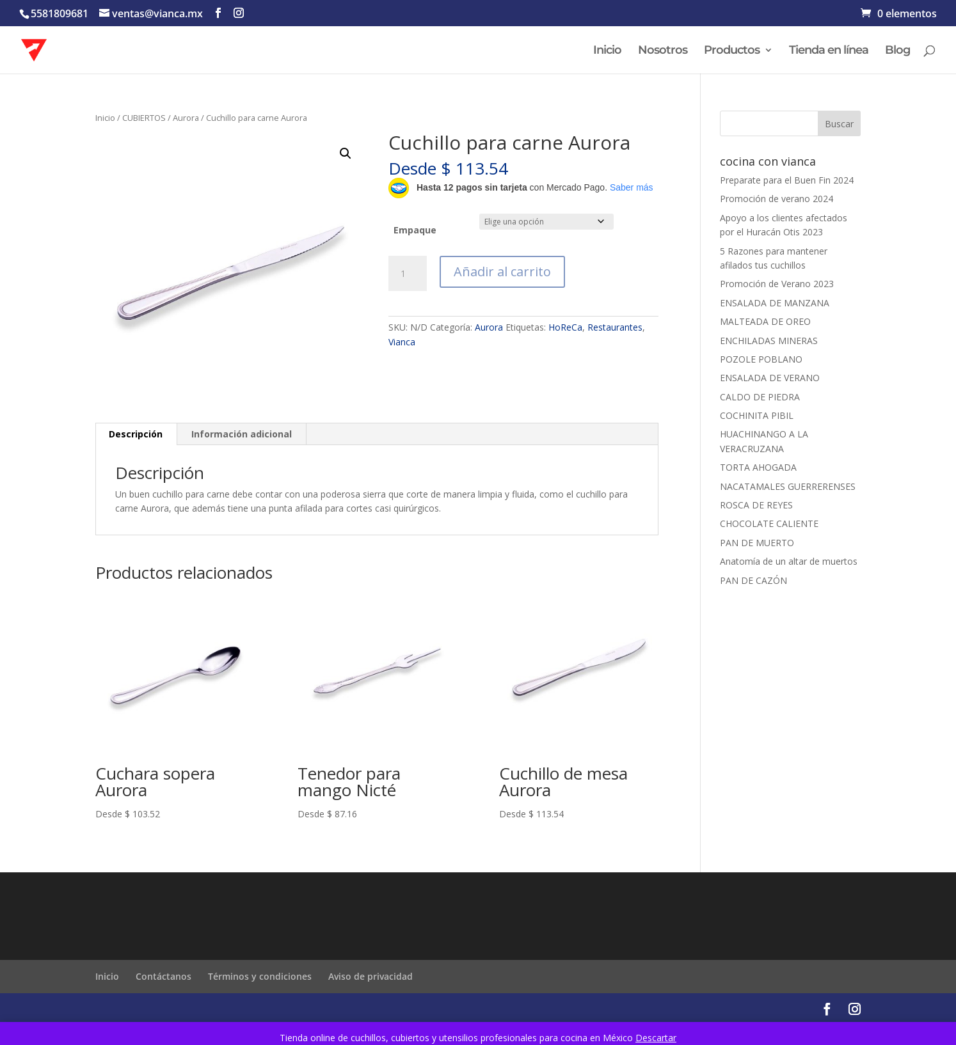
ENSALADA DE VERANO (770, 378)
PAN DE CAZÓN (753, 580)
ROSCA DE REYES (756, 505)
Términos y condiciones (260, 976)
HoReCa (565, 327)
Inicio (607, 51)
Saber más (631, 187)
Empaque (415, 230)
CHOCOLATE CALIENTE (769, 523)
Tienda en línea (828, 51)
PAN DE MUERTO (757, 543)
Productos (732, 51)
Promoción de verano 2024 (776, 198)
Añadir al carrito (502, 271)
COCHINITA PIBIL (756, 415)
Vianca (401, 342)
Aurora (186, 117)
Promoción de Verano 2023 (777, 284)
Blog (897, 51)
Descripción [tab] (136, 434)
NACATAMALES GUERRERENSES (788, 486)
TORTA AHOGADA (758, 467)
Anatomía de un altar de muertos (788, 561)
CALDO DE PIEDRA (760, 397)
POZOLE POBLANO (761, 359)
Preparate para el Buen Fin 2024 (787, 180)
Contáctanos (163, 976)
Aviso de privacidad (370, 976)
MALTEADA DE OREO (765, 321)
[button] (345, 153)
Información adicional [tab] (241, 434)
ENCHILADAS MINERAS (769, 340)
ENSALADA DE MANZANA (774, 303)
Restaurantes (614, 327)
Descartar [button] (655, 1038)
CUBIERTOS (144, 117)
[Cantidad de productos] (407, 274)
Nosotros (662, 51)
